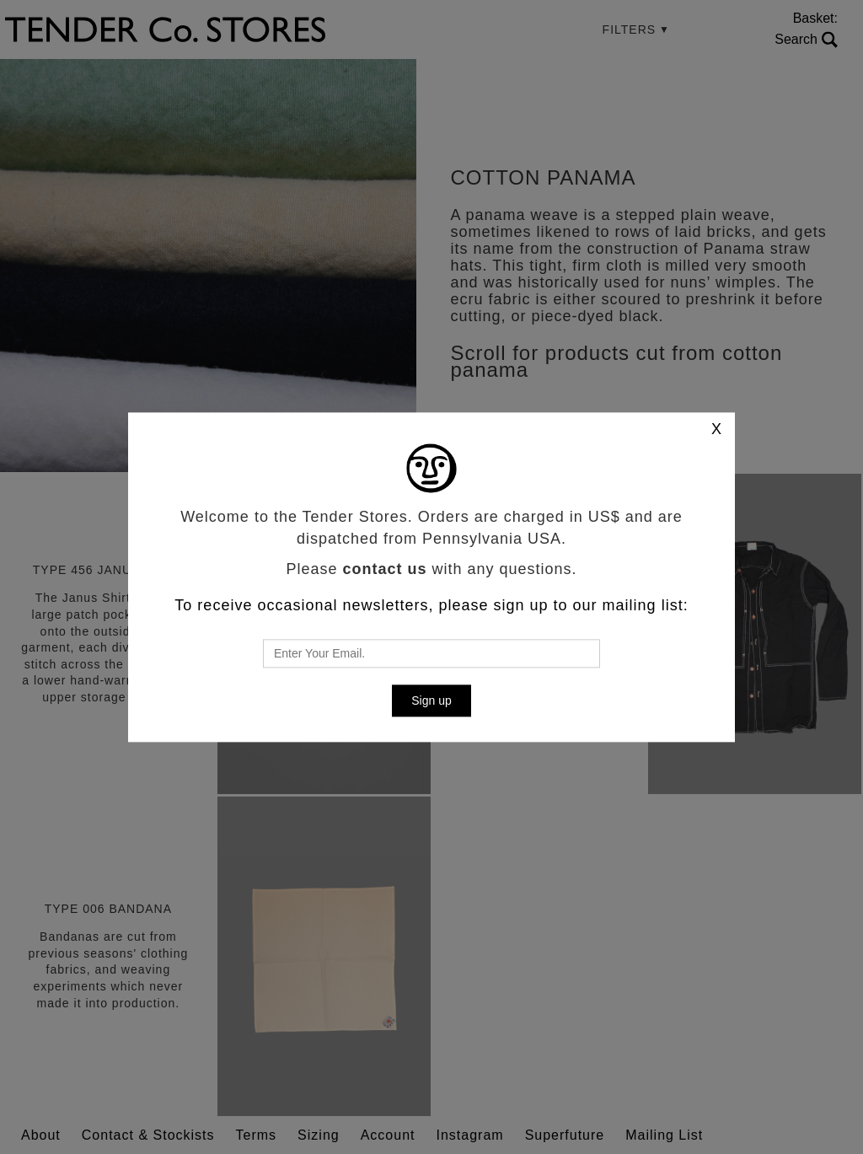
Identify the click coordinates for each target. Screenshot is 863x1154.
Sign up (431, 700)
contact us (384, 569)
